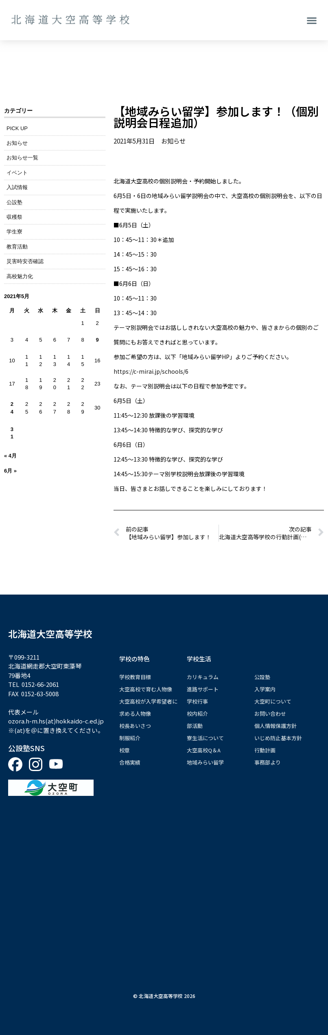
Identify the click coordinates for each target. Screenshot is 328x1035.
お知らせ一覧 (22, 158)
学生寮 (14, 232)
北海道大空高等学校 (50, 634)
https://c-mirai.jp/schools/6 (151, 371)
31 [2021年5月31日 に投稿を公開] (12, 433)
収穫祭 (14, 217)
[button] (312, 20)
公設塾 (14, 202)
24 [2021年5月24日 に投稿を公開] (12, 407)
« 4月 (10, 456)
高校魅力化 (20, 276)
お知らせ (17, 143)
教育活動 (17, 247)
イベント (17, 173)
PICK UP (17, 128)
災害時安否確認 (25, 261)
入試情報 (17, 187)
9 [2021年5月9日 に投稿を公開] (97, 340)
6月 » (10, 471)
